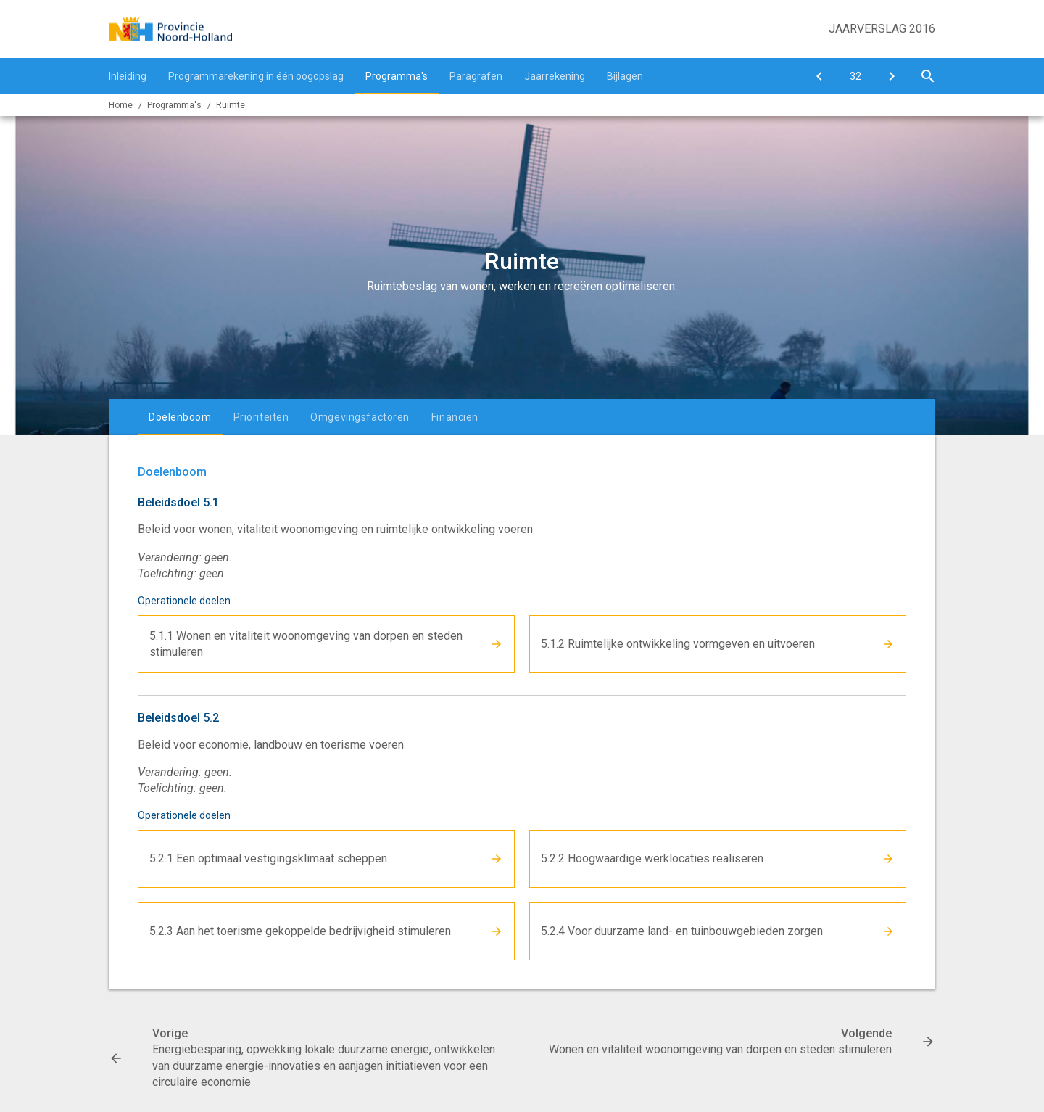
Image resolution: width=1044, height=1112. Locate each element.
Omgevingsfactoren (360, 417)
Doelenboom (180, 417)
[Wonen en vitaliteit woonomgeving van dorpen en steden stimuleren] (892, 76)
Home (121, 105)
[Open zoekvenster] (928, 76)
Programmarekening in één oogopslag (256, 76)
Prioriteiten (261, 417)
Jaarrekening (554, 76)
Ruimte (230, 105)
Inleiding (127, 76)
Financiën (454, 417)
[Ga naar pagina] (855, 76)
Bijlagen (625, 76)
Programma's (396, 76)
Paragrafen (476, 76)
